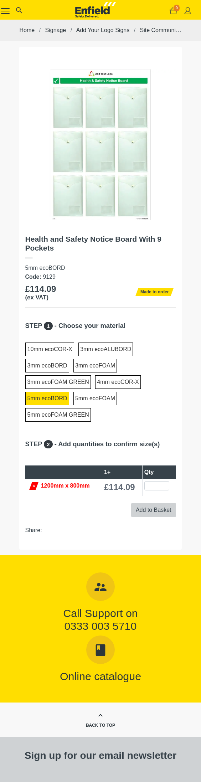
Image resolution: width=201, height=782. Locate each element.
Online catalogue (100, 676)
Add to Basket (153, 510)
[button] (19, 12)
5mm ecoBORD (47, 398)
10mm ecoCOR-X (49, 349)
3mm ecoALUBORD (105, 349)
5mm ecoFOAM (95, 398)
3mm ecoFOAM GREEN (58, 382)
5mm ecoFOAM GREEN (58, 415)
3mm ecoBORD (47, 365)
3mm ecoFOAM (95, 365)
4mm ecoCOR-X (118, 382)
